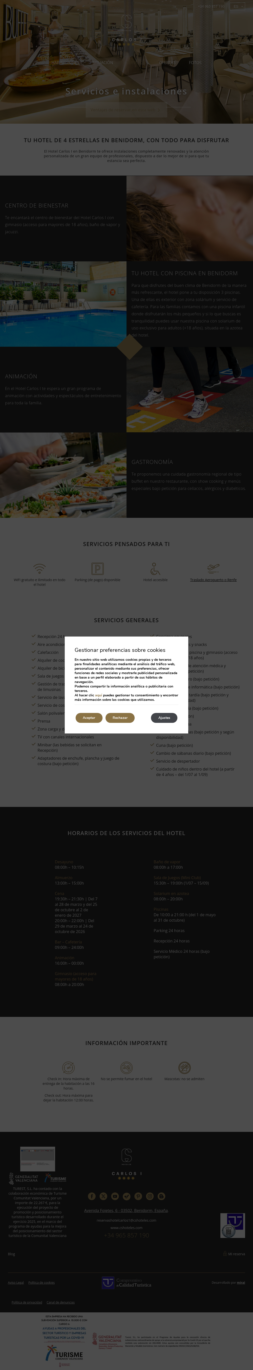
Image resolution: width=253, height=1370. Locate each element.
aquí (98, 695)
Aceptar (89, 717)
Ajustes (164, 717)
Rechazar (120, 717)
